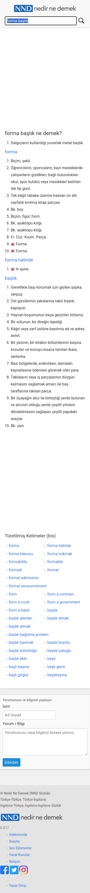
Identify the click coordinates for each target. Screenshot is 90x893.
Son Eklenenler (20, 848)
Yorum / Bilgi (14, 723)
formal (53, 570)
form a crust (19, 602)
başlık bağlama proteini (29, 634)
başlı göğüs (19, 675)
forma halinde (19, 260)
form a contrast (60, 594)
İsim (6, 706)
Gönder (11, 762)
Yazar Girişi (17, 886)
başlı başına (19, 666)
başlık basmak (21, 642)
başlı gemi (56, 666)
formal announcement (28, 586)
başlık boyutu (58, 642)
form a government (63, 602)
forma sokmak (59, 554)
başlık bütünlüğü (23, 650)
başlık (11, 278)
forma (11, 152)
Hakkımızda (18, 835)
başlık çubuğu (59, 650)
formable (55, 561)
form (13, 594)
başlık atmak (20, 626)
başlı (51, 658)
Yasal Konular (19, 855)
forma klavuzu (21, 554)
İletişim (14, 862)
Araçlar (14, 841)
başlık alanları (20, 618)
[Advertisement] (45, 78)
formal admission (24, 578)
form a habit (19, 610)
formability (18, 561)
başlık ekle (18, 658)
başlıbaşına (57, 675)
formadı (15, 570)
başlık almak (58, 618)
